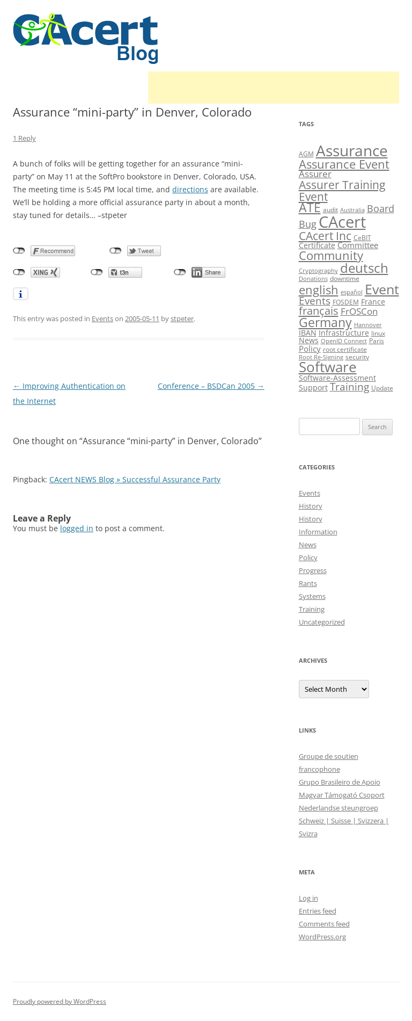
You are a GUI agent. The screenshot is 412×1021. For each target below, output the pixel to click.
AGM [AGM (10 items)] (306, 153)
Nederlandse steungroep (338, 808)
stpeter (182, 318)
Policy (308, 557)
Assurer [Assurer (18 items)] (315, 174)
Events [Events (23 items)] (314, 300)
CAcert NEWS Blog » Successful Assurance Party (134, 479)
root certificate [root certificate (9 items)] (345, 349)
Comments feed (324, 924)
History (310, 506)
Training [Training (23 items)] (349, 386)
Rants (308, 583)
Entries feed (317, 911)
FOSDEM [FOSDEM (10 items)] (346, 302)
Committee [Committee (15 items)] (357, 245)
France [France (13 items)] (373, 301)
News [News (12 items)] (309, 340)
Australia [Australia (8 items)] (352, 210)
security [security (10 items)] (357, 356)
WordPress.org (322, 937)
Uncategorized (322, 622)
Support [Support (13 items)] (313, 387)
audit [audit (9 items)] (330, 210)
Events (102, 318)
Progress (313, 570)
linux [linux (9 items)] (378, 333)
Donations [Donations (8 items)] (313, 279)
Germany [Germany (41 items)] (325, 322)
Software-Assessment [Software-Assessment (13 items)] (337, 378)
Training (312, 609)
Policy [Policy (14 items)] (310, 348)
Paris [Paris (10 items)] (376, 340)
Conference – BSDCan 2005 (211, 386)
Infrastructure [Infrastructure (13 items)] (344, 333)
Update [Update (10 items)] (382, 388)
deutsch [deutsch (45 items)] (364, 268)
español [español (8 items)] (352, 292)
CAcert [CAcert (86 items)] (342, 222)
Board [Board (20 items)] (380, 208)
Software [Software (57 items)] (328, 366)
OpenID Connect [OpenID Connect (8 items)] (344, 341)
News (308, 544)
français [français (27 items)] (319, 310)
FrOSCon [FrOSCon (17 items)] (359, 311)
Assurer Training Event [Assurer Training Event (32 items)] (342, 190)
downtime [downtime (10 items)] (344, 278)
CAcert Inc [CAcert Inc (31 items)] (325, 235)
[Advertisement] (273, 87)
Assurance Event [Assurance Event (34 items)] (344, 164)
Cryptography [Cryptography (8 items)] (318, 270)
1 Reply (24, 138)
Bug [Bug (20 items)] (308, 224)
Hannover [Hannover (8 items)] (368, 325)
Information (318, 532)
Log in (308, 898)
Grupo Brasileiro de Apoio (339, 782)
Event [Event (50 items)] (382, 289)
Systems (312, 596)
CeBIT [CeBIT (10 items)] (362, 237)
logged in (76, 528)
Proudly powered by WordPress (59, 1001)
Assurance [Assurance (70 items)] (352, 150)
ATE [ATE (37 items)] (310, 207)
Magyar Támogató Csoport (342, 795)
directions (190, 189)
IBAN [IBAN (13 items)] (308, 333)
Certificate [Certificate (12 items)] (317, 245)
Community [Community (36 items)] (331, 255)
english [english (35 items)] (319, 289)
